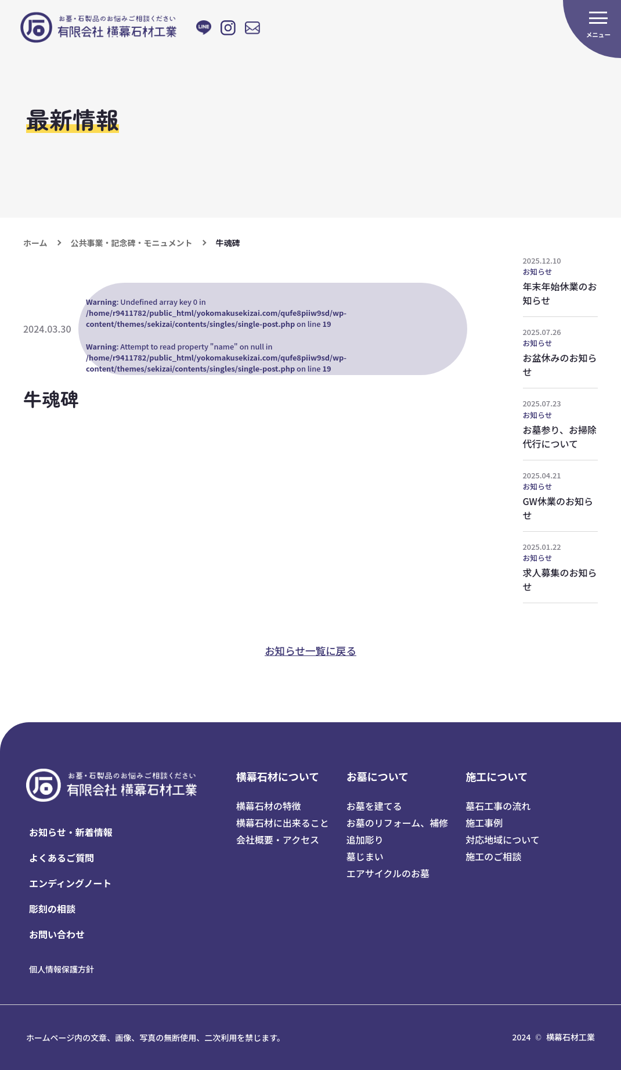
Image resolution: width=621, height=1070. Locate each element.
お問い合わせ (57, 934)
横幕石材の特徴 (268, 806)
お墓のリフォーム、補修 (397, 823)
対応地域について (502, 839)
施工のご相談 (493, 856)
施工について (496, 776)
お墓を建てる (374, 806)
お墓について (377, 776)
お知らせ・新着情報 (71, 832)
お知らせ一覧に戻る (310, 650)
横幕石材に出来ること (282, 823)
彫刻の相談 (52, 909)
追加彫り (365, 839)
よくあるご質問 (61, 857)
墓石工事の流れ (497, 806)
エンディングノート (70, 883)
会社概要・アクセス (277, 839)
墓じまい (365, 856)
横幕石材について (277, 776)
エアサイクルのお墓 (387, 873)
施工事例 (484, 823)
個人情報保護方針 (61, 969)
